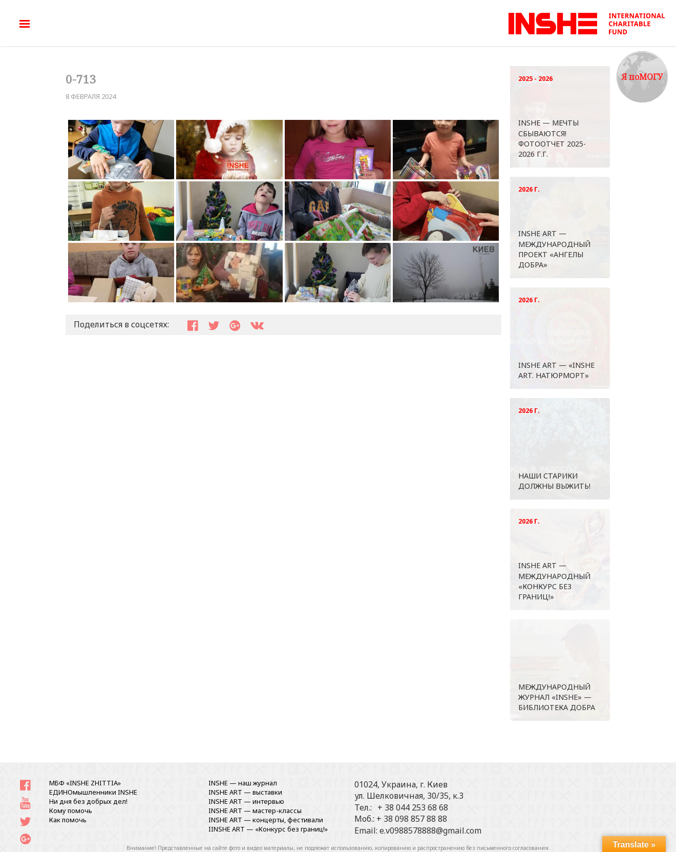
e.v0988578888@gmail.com (430, 830)
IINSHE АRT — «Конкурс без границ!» (268, 829)
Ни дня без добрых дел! (88, 801)
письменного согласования (512, 847)
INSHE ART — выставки (245, 792)
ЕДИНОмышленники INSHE (93, 792)
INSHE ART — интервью (246, 801)
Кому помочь (70, 810)
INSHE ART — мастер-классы (255, 810)
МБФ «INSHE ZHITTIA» (85, 782)
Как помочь (68, 819)
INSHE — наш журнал (242, 782)
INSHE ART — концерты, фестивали (265, 819)
